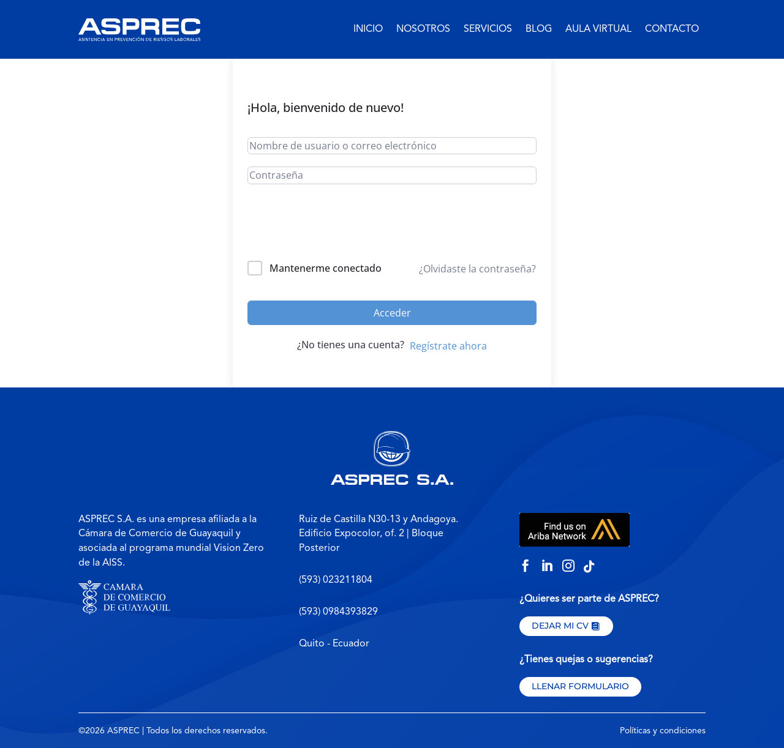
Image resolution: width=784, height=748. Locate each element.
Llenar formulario (580, 686)
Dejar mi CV (560, 625)
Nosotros (423, 29)
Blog (539, 29)
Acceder (392, 313)
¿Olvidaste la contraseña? (477, 268)
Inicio (368, 29)
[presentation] (330, 225)
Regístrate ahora (448, 346)
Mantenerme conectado (326, 268)
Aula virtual (598, 29)
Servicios (488, 29)
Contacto (672, 29)
